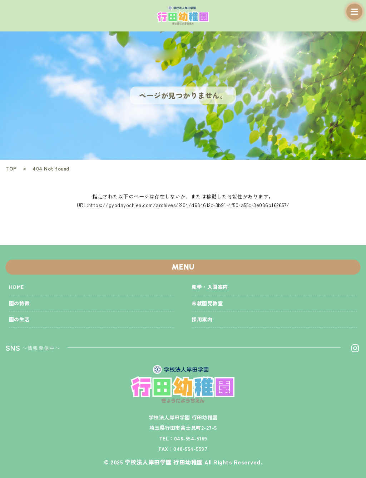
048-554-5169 (190, 438)
